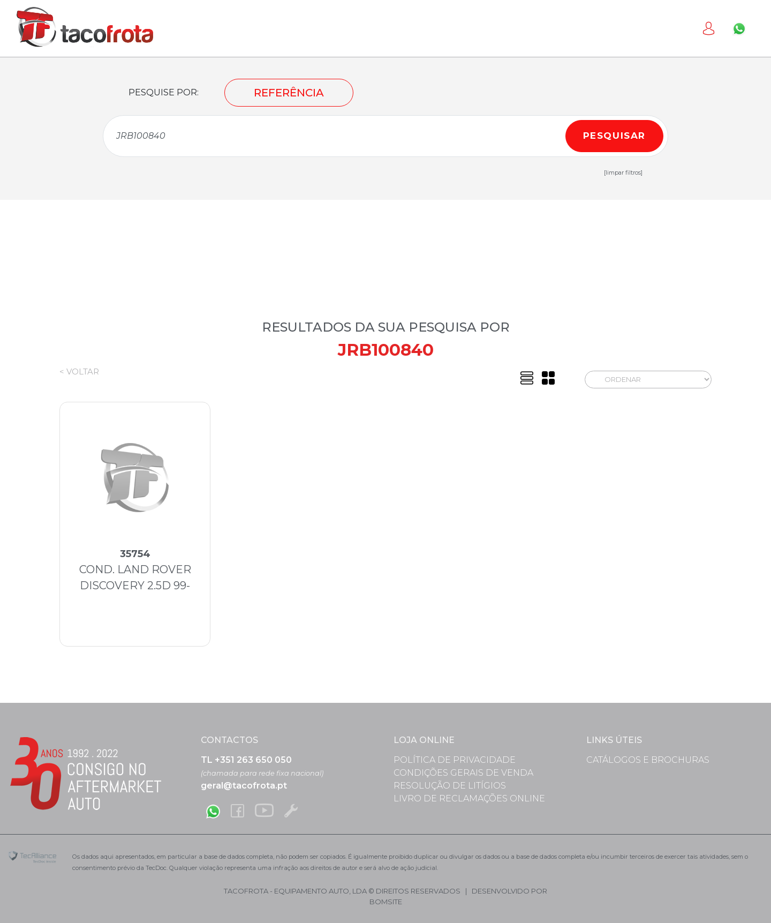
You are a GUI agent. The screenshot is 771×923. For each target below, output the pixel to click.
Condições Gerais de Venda (463, 773)
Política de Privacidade (455, 760)
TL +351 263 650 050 (246, 760)
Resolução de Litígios (450, 786)
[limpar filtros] (623, 172)
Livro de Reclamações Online (469, 798)
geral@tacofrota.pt (244, 786)
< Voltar (79, 371)
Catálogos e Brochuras (647, 760)
